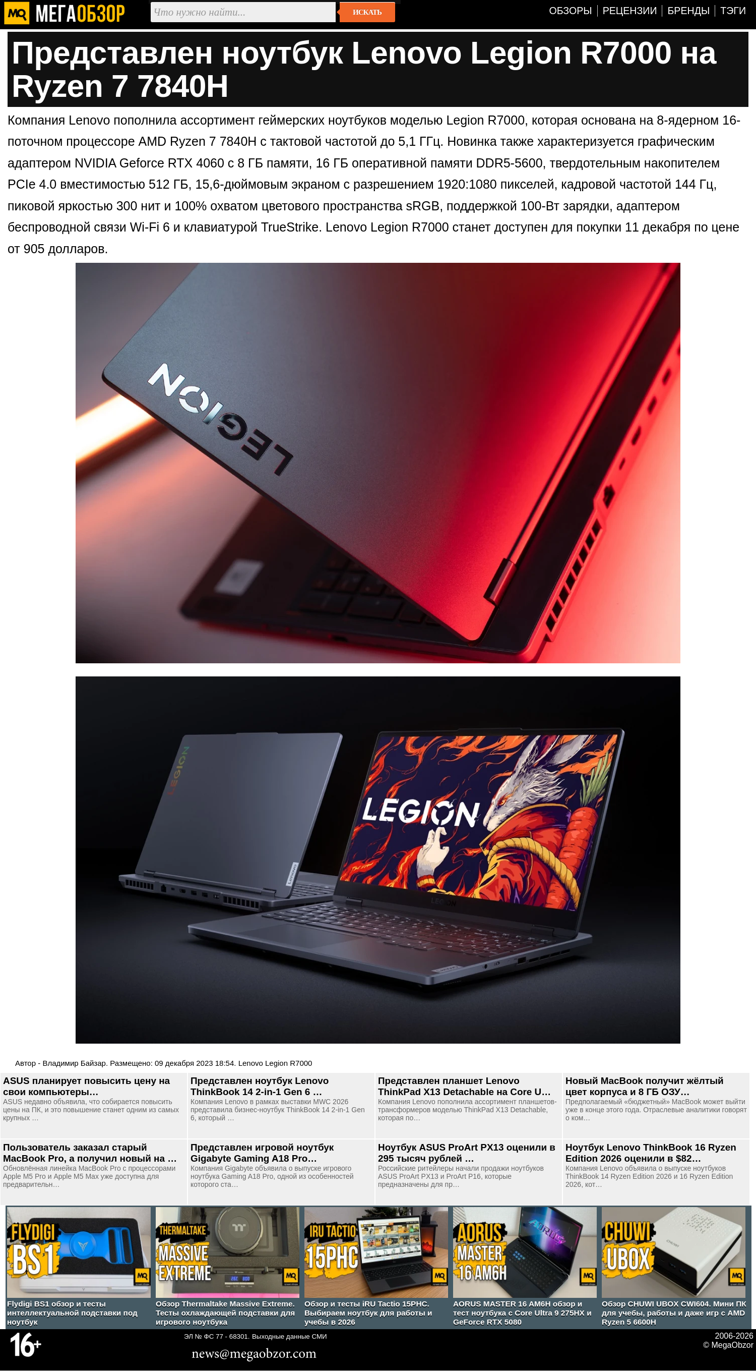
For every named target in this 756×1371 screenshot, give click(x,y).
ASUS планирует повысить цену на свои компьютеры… (86, 1086)
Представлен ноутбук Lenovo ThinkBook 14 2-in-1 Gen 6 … (260, 1086)
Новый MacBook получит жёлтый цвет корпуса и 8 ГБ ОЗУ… (644, 1086)
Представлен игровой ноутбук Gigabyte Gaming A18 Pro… (262, 1153)
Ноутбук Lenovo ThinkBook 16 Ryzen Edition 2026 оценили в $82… (650, 1153)
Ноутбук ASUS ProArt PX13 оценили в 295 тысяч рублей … (466, 1153)
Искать (367, 12)
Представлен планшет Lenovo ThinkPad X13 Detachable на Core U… (464, 1086)
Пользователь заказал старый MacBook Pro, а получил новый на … (90, 1153)
